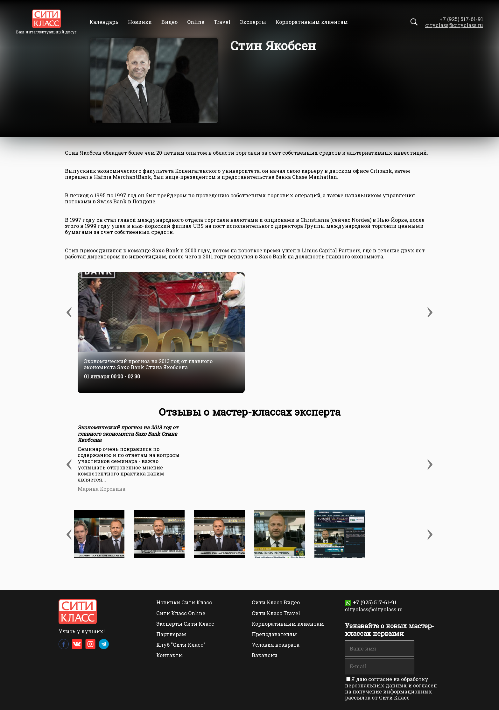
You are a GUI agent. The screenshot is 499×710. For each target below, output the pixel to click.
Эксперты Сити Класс (185, 623)
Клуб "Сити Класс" (180, 644)
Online (195, 22)
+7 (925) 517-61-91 (371, 602)
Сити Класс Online (180, 613)
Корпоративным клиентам (312, 22)
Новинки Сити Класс (184, 602)
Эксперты (253, 22)
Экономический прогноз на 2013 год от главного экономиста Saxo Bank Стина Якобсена (148, 364)
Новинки (140, 22)
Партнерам (171, 634)
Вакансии (265, 655)
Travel (222, 22)
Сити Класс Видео (276, 602)
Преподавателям (274, 634)
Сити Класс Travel (276, 613)
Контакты (169, 655)
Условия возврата (275, 644)
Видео (169, 22)
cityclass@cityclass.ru (454, 25)
